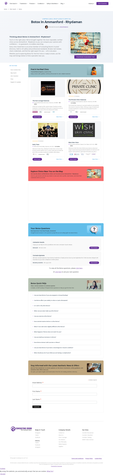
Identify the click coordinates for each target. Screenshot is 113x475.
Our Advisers (62, 439)
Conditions (41, 3)
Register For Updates (16, 82)
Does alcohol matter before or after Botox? (46, 321)
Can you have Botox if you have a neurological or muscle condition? (52, 347)
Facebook (37, 437)
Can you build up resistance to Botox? (44, 337)
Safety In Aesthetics (52, 3)
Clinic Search (13, 3)
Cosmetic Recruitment (87, 433)
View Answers (94, 247)
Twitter (37, 435)
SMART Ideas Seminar (87, 439)
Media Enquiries (63, 444)
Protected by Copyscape (56, 466)
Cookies (2, 469)
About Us (61, 435)
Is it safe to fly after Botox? (41, 305)
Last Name (36, 399)
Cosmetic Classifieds (87, 435)
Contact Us (61, 433)
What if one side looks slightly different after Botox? (48, 326)
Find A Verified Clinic (16, 70)
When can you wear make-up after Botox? (45, 311)
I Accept (2, 474)
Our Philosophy (62, 442)
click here (79, 268)
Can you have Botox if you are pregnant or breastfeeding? (50, 295)
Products (32, 3)
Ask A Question (102, 3)
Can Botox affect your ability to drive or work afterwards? (50, 300)
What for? (50, 471)
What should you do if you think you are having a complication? (51, 353)
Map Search (13, 73)
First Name (37, 391)
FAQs (12, 79)
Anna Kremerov (64, 27)
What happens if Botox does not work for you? (46, 332)
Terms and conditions (77, 458)
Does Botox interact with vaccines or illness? (46, 342)
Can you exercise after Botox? (41, 316)
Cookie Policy (98, 458)
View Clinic (59, 117)
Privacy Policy (89, 458)
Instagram (37, 433)
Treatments (23, 3)
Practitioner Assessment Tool (85, 57)
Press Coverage (63, 437)
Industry (91, 3)
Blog (63, 3)
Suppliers (61, 446)
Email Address (37, 382)
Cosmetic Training (86, 437)
